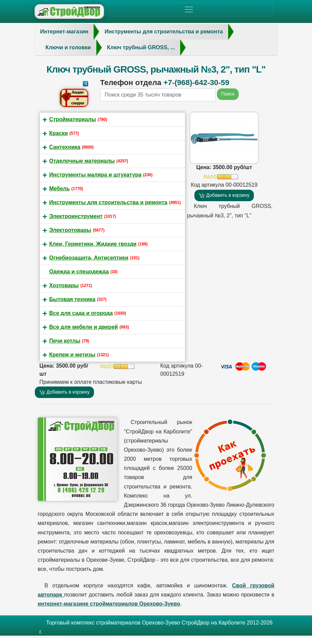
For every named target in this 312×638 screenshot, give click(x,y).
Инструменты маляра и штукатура (95, 175)
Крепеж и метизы (72, 354)
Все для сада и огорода (81, 313)
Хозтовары (64, 285)
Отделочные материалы (82, 161)
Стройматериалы (72, 119)
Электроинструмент (76, 216)
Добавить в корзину (224, 195)
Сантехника (64, 147)
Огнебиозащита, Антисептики (88, 258)
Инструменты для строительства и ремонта (108, 202)
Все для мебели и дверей (83, 327)
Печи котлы (64, 341)
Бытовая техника (72, 299)
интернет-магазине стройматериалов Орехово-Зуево (109, 604)
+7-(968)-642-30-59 (196, 82)
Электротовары (70, 230)
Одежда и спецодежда (79, 271)
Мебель (59, 188)
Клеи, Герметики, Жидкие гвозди (93, 244)
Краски (58, 133)
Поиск (228, 94)
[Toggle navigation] (188, 9)
